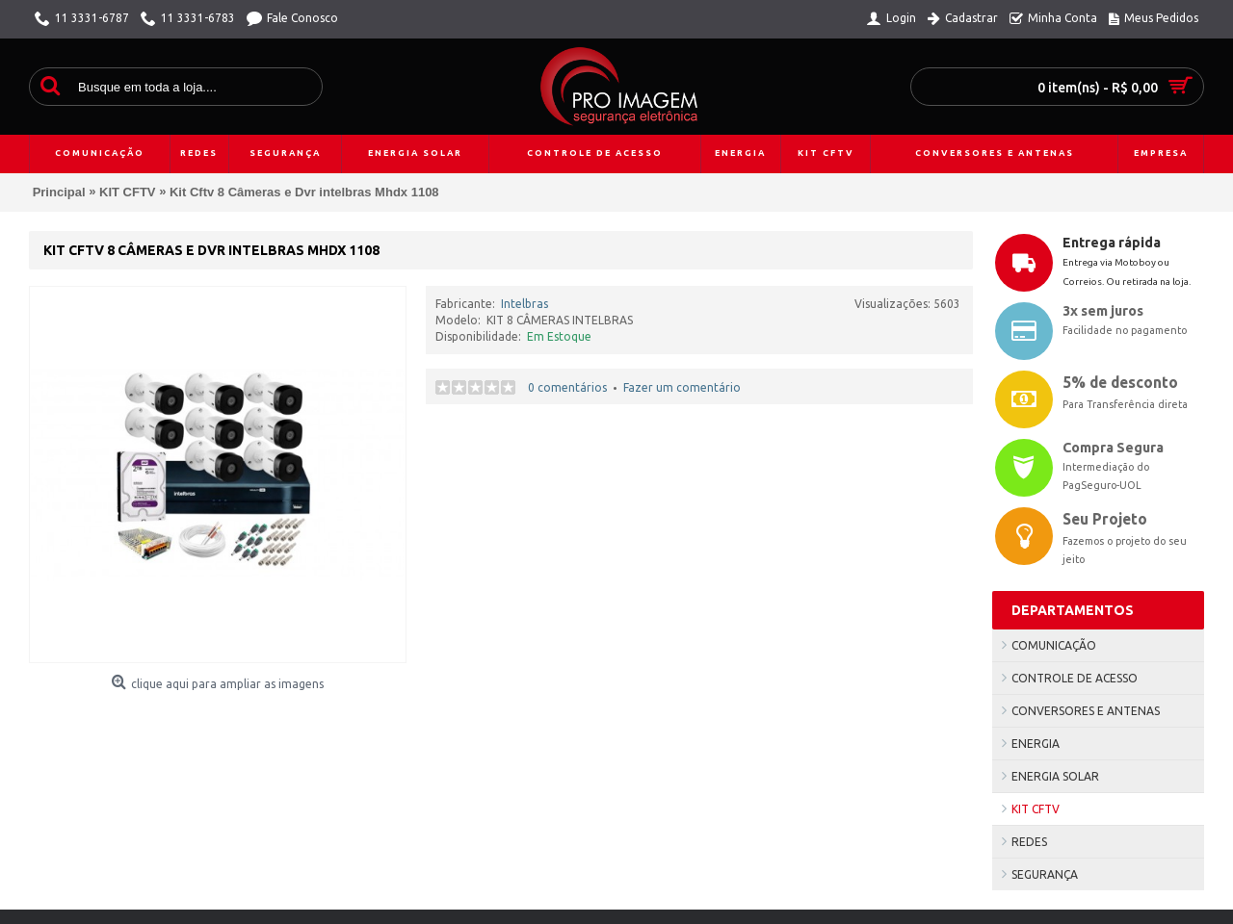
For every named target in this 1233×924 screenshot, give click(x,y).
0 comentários (567, 387)
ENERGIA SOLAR (1055, 776)
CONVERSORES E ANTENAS (1085, 711)
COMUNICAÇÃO (1053, 645)
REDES (1029, 841)
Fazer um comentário (682, 387)
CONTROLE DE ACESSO (1074, 678)
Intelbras (524, 303)
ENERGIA (1035, 743)
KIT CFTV (1035, 809)
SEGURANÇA (1044, 874)
